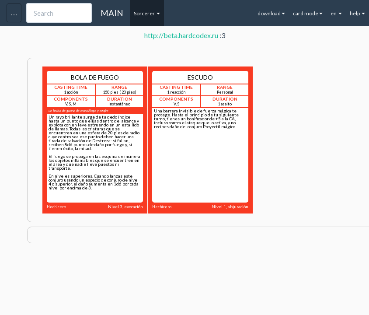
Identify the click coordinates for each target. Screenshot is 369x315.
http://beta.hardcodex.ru (181, 35)
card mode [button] (308, 13)
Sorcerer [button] (147, 13)
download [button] (271, 13)
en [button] (336, 13)
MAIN (112, 13)
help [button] (357, 13)
